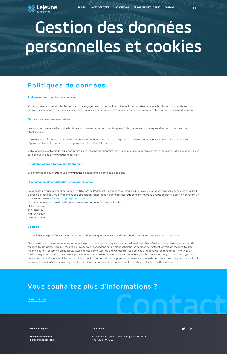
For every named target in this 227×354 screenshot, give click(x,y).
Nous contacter (37, 299)
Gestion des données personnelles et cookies (43, 338)
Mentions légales (39, 328)
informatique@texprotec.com (67, 198)
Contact (169, 7)
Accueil (82, 7)
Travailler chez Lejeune (147, 7)
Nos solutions (121, 7)
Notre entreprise (100, 7)
